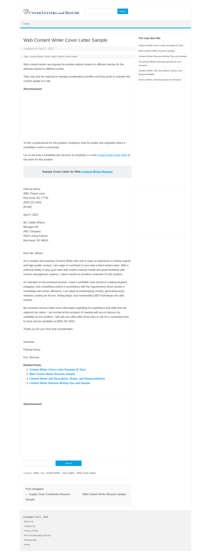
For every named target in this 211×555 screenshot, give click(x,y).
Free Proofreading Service (37, 535)
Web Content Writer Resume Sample (52, 374)
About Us (28, 521)
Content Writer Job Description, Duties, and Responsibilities (67, 378)
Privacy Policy (31, 530)
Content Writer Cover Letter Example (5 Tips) (57, 369)
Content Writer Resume (97, 171)
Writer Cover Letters (67, 56)
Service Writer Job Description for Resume (159, 79)
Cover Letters (50, 56)
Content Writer (36, 56)
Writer (36, 473)
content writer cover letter (112, 155)
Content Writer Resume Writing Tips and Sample (59, 383)
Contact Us (29, 526)
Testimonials (30, 540)
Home (26, 24)
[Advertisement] (77, 114)
